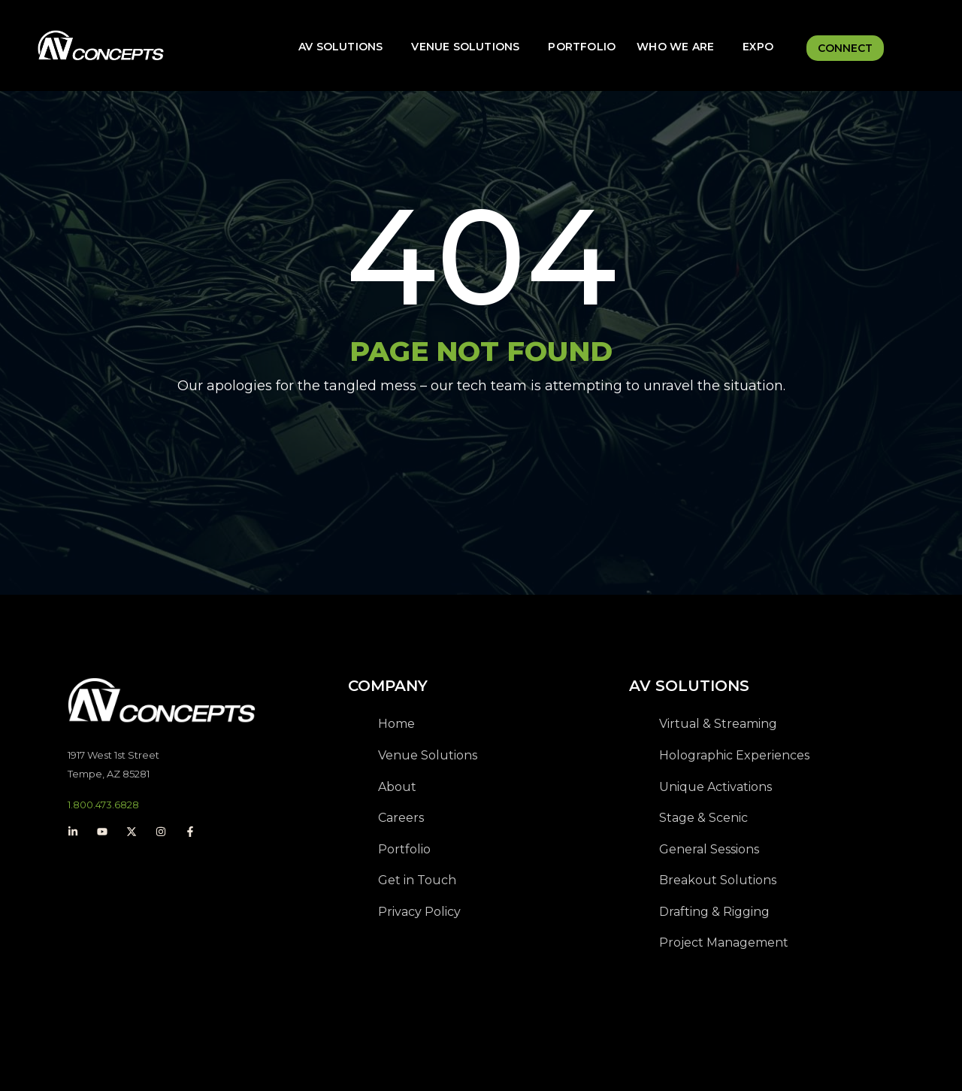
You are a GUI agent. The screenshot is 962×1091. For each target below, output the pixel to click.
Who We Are (675, 46)
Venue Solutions (465, 46)
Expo (758, 46)
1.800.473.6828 (103, 805)
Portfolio (582, 46)
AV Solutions (340, 46)
